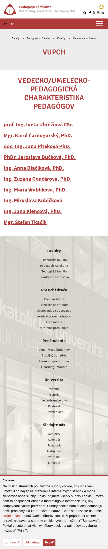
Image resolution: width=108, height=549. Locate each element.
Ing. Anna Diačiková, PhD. (34, 167)
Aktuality (54, 434)
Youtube (54, 457)
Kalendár (54, 439)
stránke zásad (13, 516)
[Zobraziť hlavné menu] (99, 23)
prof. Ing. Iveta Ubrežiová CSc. (39, 124)
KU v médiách (54, 412)
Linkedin (54, 462)
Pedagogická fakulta (38, 38)
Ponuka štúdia (54, 299)
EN (12, 23)
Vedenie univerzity (54, 400)
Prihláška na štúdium (54, 305)
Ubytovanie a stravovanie (54, 310)
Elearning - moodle (54, 367)
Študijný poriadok (54, 355)
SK (5, 23)
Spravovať (12, 542)
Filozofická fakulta (54, 260)
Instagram (54, 451)
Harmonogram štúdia (54, 361)
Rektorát (54, 406)
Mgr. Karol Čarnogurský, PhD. (38, 135)
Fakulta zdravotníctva (54, 277)
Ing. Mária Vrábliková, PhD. (35, 189)
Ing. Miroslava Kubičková (33, 200)
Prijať (49, 542)
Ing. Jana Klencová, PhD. (33, 211)
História (54, 394)
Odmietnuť (32, 542)
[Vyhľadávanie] (85, 13)
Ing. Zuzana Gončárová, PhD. (38, 178)
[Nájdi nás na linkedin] (102, 13)
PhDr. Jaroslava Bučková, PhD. (40, 156)
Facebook (54, 445)
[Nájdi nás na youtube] (94, 13)
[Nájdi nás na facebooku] (90, 13)
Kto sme (54, 389)
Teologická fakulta (54, 271)
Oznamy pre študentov (54, 349)
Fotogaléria (54, 322)
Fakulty (15, 38)
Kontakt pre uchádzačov (54, 316)
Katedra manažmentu (85, 38)
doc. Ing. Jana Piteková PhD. (37, 146)
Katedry (61, 38)
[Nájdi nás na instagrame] (98, 13)
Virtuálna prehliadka (54, 328)
